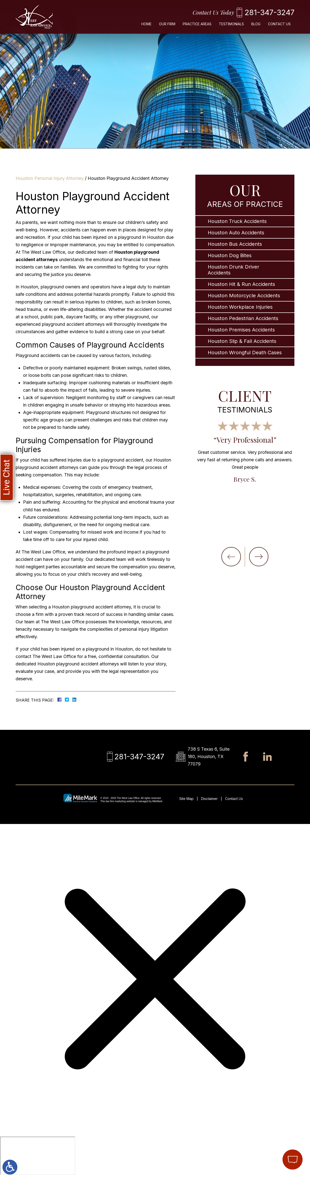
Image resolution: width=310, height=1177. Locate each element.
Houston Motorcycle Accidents (244, 296)
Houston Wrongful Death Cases (245, 353)
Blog (255, 24)
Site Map (186, 798)
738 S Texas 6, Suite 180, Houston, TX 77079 (209, 756)
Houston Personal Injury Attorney (50, 178)
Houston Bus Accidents (235, 244)
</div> (37, 1156)
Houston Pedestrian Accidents (243, 318)
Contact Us (279, 24)
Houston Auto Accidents (236, 233)
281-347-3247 (269, 12)
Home (146, 24)
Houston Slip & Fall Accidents (242, 341)
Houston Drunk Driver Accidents (233, 270)
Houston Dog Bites (230, 255)
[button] (231, 556)
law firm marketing (116, 801)
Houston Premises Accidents (241, 330)
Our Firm (167, 24)
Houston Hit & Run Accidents (241, 284)
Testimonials (231, 24)
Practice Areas (197, 24)
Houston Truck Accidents (237, 221)
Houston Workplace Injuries (240, 307)
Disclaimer (209, 798)
